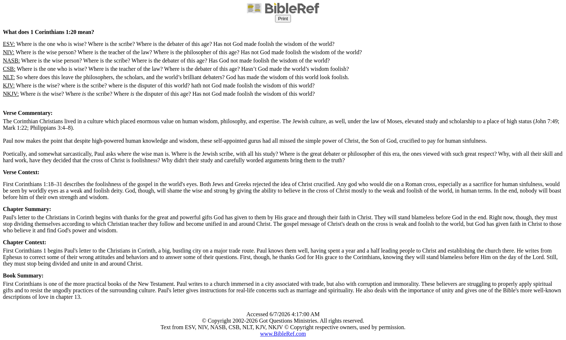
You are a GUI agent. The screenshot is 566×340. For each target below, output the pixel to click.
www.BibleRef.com (283, 334)
